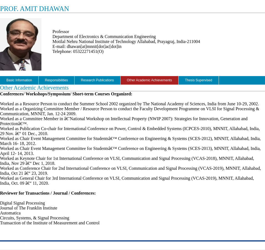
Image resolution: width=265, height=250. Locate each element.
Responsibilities (56, 80)
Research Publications (97, 80)
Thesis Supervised (198, 80)
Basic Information (19, 80)
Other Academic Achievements (149, 80)
